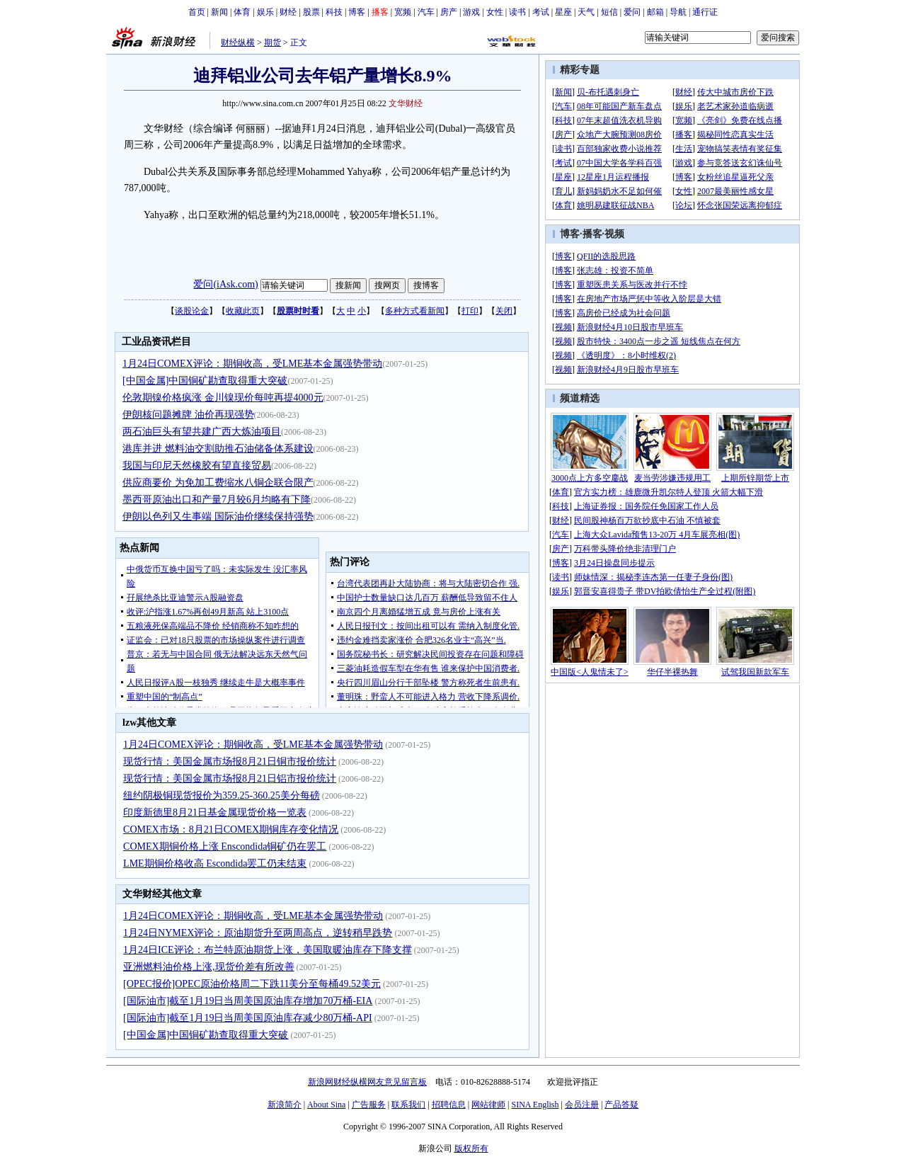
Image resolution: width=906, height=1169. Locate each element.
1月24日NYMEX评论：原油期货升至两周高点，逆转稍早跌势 (257, 933)
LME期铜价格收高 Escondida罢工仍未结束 (214, 863)
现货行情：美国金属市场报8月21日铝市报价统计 (229, 778)
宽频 (402, 12)
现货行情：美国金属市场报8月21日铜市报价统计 (229, 761)
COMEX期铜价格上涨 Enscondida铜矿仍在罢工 (224, 846)
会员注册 (582, 1105)
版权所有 (471, 1148)
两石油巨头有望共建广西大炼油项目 (201, 431)
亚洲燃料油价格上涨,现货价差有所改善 (208, 967)
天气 (586, 12)
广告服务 (369, 1105)
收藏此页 (243, 311)
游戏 (471, 12)
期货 (272, 42)
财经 (288, 12)
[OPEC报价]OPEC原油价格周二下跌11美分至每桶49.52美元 (252, 984)
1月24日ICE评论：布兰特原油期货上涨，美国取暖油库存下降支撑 (267, 950)
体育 (242, 12)
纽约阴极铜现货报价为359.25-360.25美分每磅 (221, 795)
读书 (517, 12)
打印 (469, 311)
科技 (334, 12)
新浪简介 (285, 1105)
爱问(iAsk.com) (225, 284)
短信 (609, 12)
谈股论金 (192, 311)
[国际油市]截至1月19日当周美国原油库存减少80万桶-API (247, 1018)
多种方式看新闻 (415, 311)
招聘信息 (449, 1105)
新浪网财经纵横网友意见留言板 (367, 1082)
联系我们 (408, 1105)
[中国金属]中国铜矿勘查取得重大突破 (204, 380)
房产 (448, 12)
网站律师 (488, 1105)
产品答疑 (621, 1105)
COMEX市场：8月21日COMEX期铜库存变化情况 (230, 829)
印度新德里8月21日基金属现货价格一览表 (214, 812)
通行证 (705, 12)
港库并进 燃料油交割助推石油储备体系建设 (218, 448)
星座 (563, 12)
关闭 (503, 311)
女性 (494, 12)
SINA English (534, 1105)
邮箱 (655, 12)
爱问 (632, 12)
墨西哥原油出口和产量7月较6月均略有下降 (216, 499)
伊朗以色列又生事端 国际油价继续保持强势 (218, 516)
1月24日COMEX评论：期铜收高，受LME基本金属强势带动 (252, 363)
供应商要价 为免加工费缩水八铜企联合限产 (218, 482)
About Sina (326, 1105)
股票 (311, 12)
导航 (678, 12)
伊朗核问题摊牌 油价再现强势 (188, 414)
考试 (540, 12)
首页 (196, 12)
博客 (356, 12)
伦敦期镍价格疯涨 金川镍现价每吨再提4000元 (222, 397)
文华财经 (406, 103)
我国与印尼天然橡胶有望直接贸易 (196, 465)
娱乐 (265, 12)
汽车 (426, 12)
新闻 (219, 12)
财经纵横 (238, 42)
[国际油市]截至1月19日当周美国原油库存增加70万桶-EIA (247, 1001)
